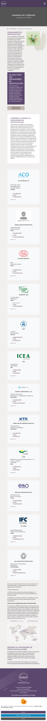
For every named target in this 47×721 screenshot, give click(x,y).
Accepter (23, 712)
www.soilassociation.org (19, 572)
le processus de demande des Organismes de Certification (24, 663)
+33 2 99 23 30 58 (17, 233)
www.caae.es (16, 469)
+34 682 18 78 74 (17, 466)
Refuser (23, 718)
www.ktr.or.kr (16, 436)
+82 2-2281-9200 (17, 399)
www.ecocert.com (17, 273)
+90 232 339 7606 (17, 500)
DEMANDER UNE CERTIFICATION (16, 108)
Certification (13, 28)
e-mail (14, 195)
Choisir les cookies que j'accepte (23, 715)
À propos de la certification (23, 689)
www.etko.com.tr (17, 503)
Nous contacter (23, 692)
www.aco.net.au (17, 196)
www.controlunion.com (19, 403)
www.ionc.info (16, 340)
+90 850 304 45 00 (17, 535)
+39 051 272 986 (17, 369)
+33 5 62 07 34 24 (17, 269)
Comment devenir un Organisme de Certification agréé (23, 690)
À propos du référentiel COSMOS (23, 687)
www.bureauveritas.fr (18, 236)
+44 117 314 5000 (17, 569)
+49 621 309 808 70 (17, 337)
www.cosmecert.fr (17, 306)
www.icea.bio (16, 373)
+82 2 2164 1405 (16, 433)
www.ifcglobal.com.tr (18, 539)
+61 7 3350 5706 (17, 193)
